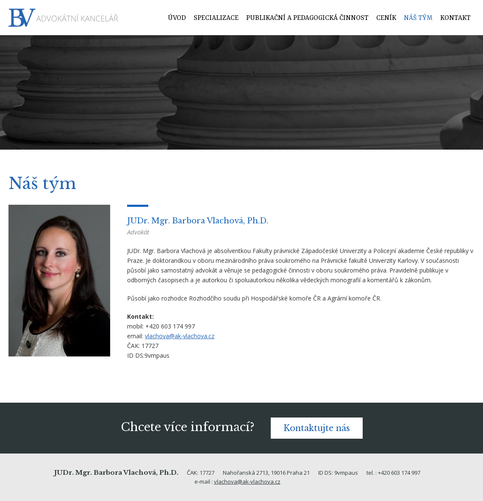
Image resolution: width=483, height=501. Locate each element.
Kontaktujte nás (316, 428)
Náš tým (418, 18)
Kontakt (455, 18)
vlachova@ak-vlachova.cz (179, 336)
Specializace (216, 18)
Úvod (177, 18)
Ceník (386, 18)
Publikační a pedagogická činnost (307, 18)
